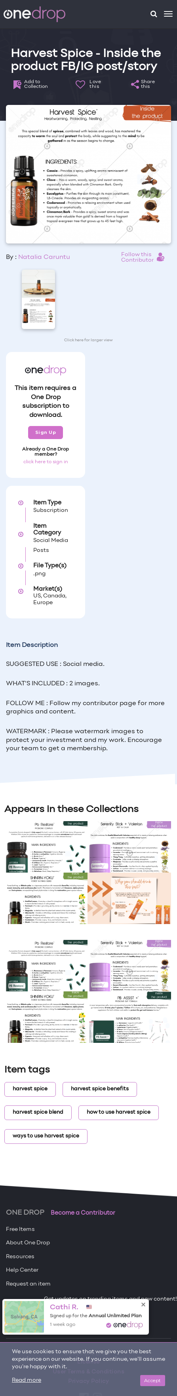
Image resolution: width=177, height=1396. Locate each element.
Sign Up (45, 432)
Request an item (28, 1284)
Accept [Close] (152, 1380)
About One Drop (28, 1243)
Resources (20, 1256)
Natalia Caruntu (44, 257)
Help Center (22, 1270)
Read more (26, 1380)
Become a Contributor (83, 1213)
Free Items (20, 1229)
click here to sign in (45, 462)
